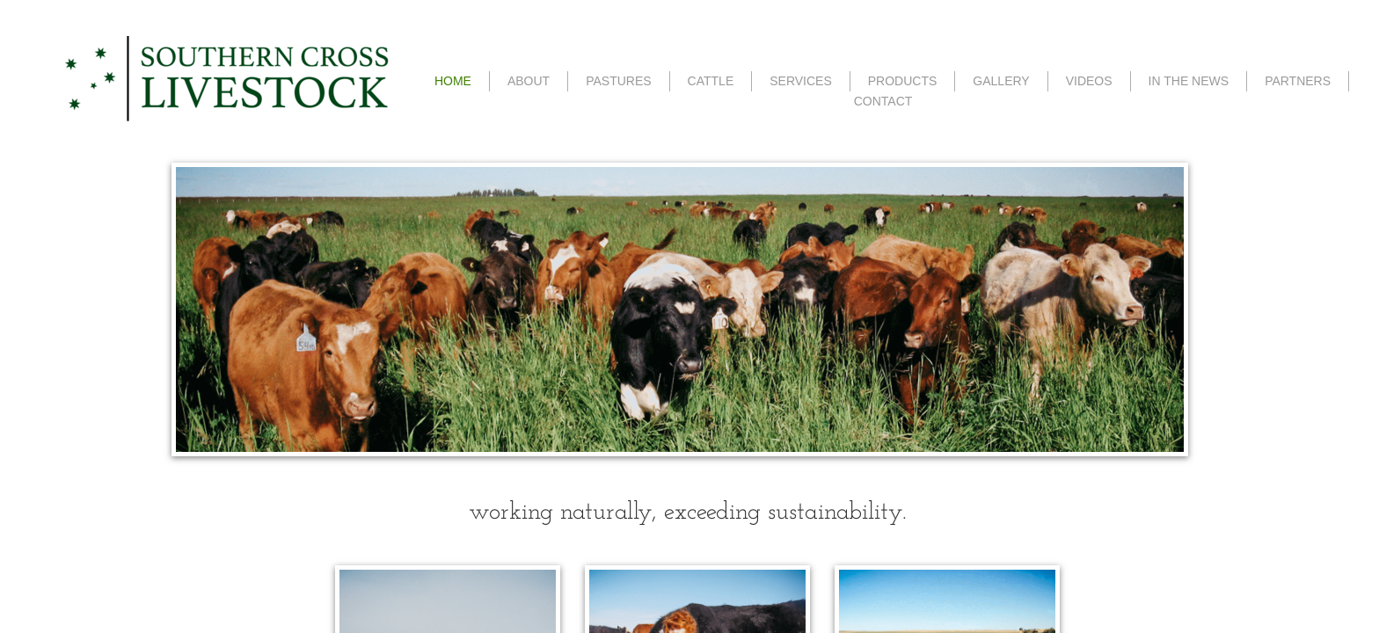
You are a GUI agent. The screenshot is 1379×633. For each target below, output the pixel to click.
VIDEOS (1089, 81)
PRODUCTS (903, 81)
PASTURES (618, 81)
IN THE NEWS (1189, 81)
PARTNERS (1298, 81)
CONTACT (883, 101)
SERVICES (801, 81)
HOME (452, 81)
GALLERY (1001, 81)
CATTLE (711, 81)
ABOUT (528, 81)
